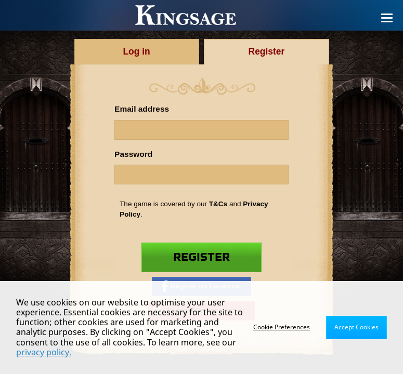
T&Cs (218, 204)
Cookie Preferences (281, 327)
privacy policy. (43, 352)
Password (133, 154)
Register (201, 257)
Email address (141, 108)
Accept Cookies (356, 327)
